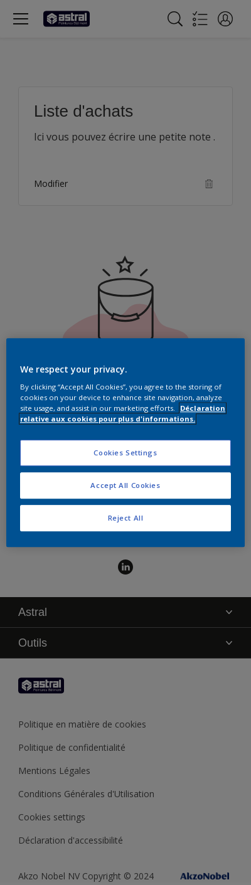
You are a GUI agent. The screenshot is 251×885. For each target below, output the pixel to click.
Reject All (126, 517)
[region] (125, 443)
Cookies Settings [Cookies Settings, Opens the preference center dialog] (125, 453)
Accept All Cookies (125, 485)
